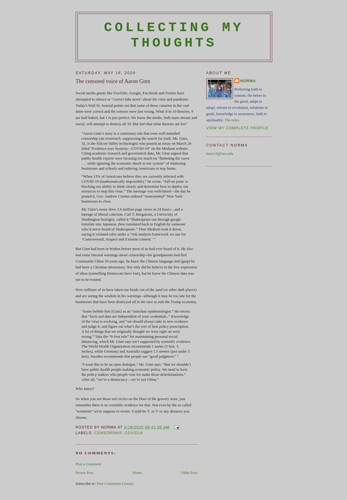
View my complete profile (237, 128)
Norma (248, 81)
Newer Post (85, 472)
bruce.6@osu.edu (219, 153)
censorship (108, 433)
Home (137, 472)
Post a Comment (88, 464)
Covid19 (134, 433)
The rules (231, 120)
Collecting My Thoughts (174, 35)
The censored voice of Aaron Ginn (113, 81)
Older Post (189, 472)
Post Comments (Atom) (115, 483)
